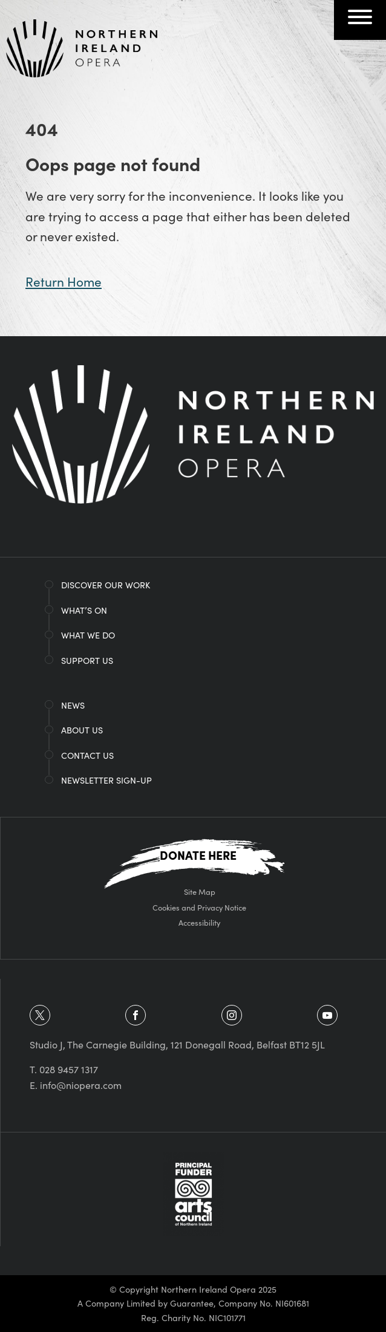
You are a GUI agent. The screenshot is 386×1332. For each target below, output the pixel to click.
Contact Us (87, 755)
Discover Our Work (105, 585)
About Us (82, 730)
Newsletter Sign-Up (106, 780)
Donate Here (198, 854)
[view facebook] (135, 1015)
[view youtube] (327, 1015)
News (73, 705)
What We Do (88, 635)
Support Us (87, 660)
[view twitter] (40, 1015)
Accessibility (199, 922)
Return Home (63, 281)
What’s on (84, 610)
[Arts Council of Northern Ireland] (193, 1192)
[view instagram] (231, 1015)
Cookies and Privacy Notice (199, 907)
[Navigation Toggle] (360, 20)
